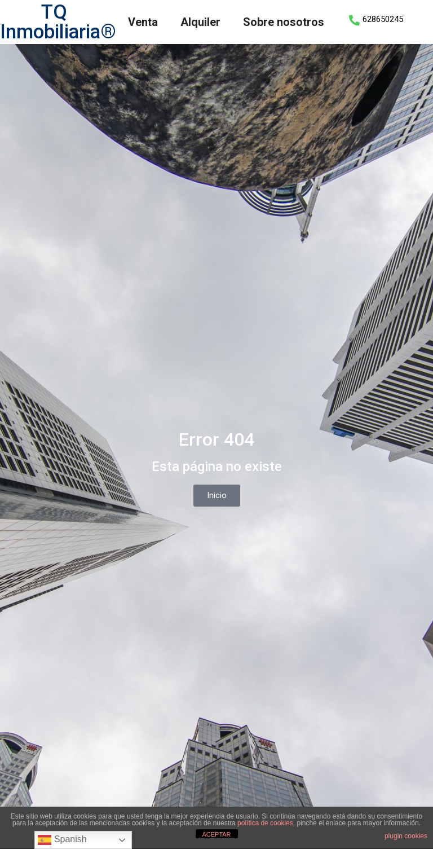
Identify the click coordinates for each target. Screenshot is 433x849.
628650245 (383, 19)
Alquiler (200, 22)
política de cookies (265, 823)
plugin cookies (406, 836)
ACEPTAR (216, 834)
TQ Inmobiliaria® (58, 22)
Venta (143, 22)
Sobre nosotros (283, 22)
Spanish (62, 840)
